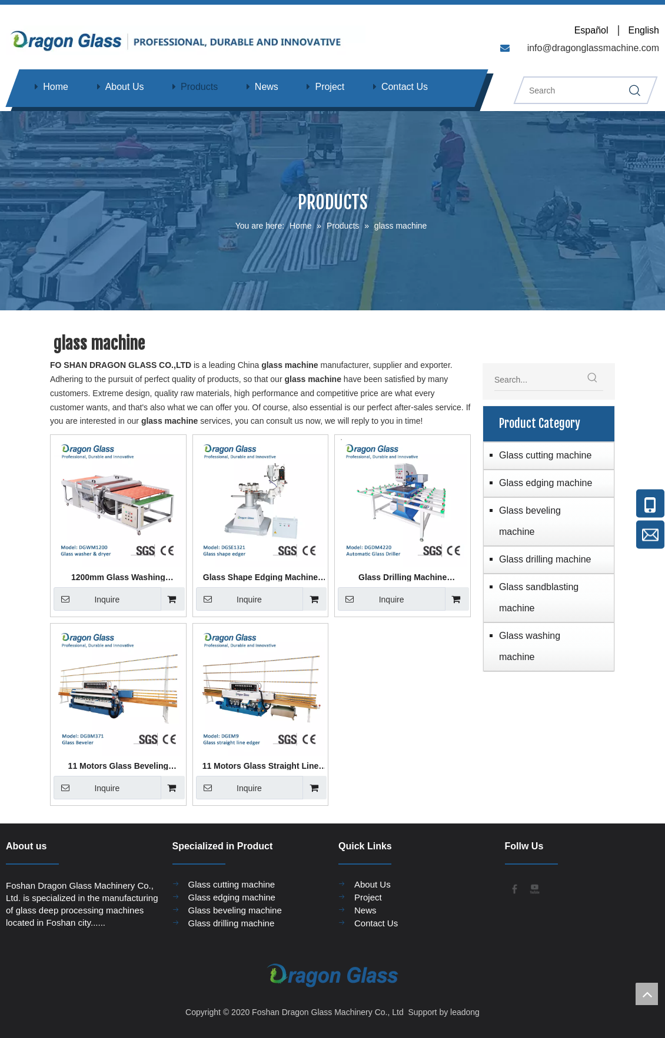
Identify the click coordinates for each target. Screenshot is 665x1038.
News (266, 87)
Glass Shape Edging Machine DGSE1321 (260, 577)
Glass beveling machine (530, 521)
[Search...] (538, 379)
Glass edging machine (545, 483)
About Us (124, 87)
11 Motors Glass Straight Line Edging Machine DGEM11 (260, 766)
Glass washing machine (529, 646)
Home (55, 87)
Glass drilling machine (545, 559)
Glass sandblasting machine (538, 597)
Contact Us (404, 87)
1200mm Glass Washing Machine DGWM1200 (118, 577)
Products (199, 87)
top (647, 994)
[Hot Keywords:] (592, 379)
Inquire (86, 599)
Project (329, 87)
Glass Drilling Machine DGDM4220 (402, 577)
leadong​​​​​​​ (464, 1012)
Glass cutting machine (545, 455)
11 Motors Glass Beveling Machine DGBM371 (118, 766)
